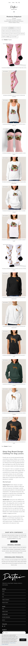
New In (3, 620)
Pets (3, 608)
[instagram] (2, 626)
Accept (23, 639)
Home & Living (5, 611)
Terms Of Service (5, 599)
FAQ (3, 596)
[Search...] (14, 632)
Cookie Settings (5, 644)
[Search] (3, 632)
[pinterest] (4, 626)
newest (5, 39)
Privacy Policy (5, 602)
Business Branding (6, 617)
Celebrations (5, 614)
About (3, 591)
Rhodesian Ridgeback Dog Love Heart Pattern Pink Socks (14, 67)
